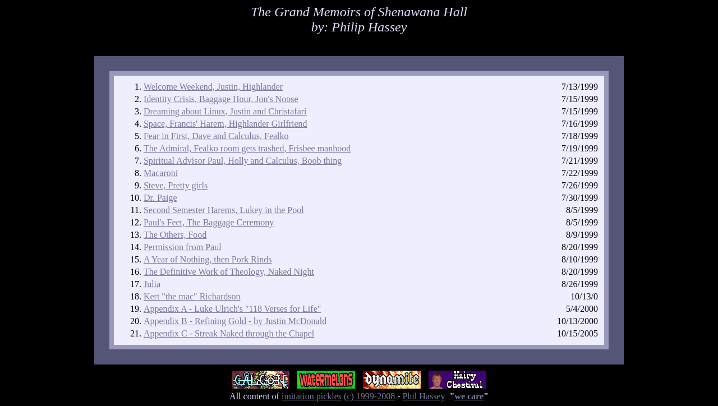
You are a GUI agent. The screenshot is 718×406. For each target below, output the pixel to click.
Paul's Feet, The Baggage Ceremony (209, 222)
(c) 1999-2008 (369, 396)
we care (469, 396)
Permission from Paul (183, 247)
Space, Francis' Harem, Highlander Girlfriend (225, 123)
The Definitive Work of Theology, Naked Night (229, 271)
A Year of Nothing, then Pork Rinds (207, 259)
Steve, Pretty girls (176, 185)
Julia (152, 284)
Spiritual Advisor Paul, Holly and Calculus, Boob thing (243, 160)
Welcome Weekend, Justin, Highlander (213, 86)
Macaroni (161, 173)
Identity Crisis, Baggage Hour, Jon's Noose (221, 99)
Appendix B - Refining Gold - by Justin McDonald (235, 321)
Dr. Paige (160, 197)
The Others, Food (175, 234)
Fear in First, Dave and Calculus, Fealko (216, 136)
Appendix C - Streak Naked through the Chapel (229, 333)
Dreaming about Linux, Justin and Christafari (225, 111)
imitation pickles (312, 396)
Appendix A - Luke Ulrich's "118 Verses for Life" (232, 308)
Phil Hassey (423, 396)
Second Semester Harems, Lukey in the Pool (224, 210)
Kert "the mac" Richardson (192, 296)
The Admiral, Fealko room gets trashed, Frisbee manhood (247, 148)
